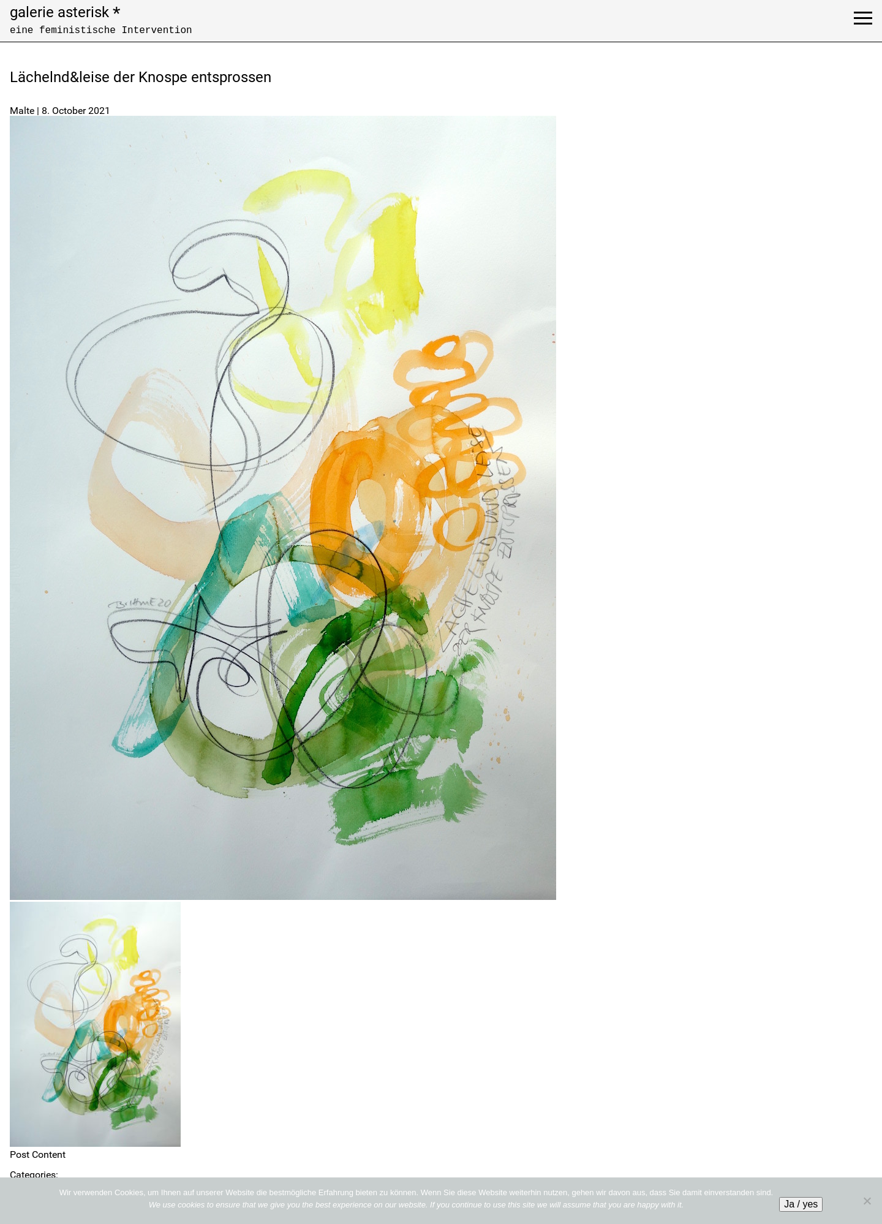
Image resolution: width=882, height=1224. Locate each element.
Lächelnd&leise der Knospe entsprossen (140, 77)
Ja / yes (801, 1204)
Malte (22, 110)
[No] (867, 1201)
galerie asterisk (65, 12)
